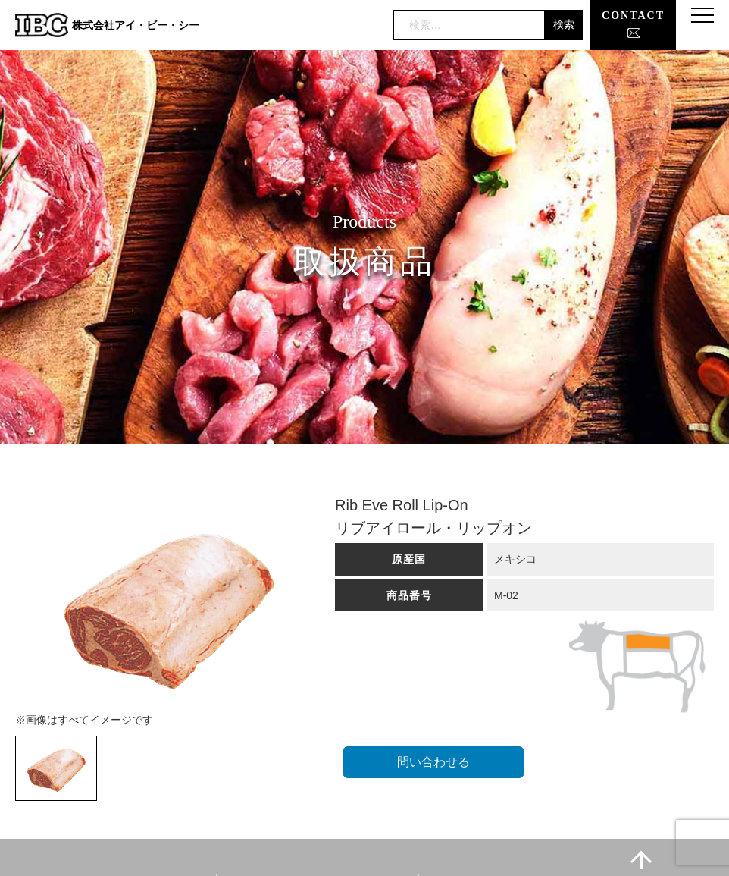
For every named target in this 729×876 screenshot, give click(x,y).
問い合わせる (433, 761)
